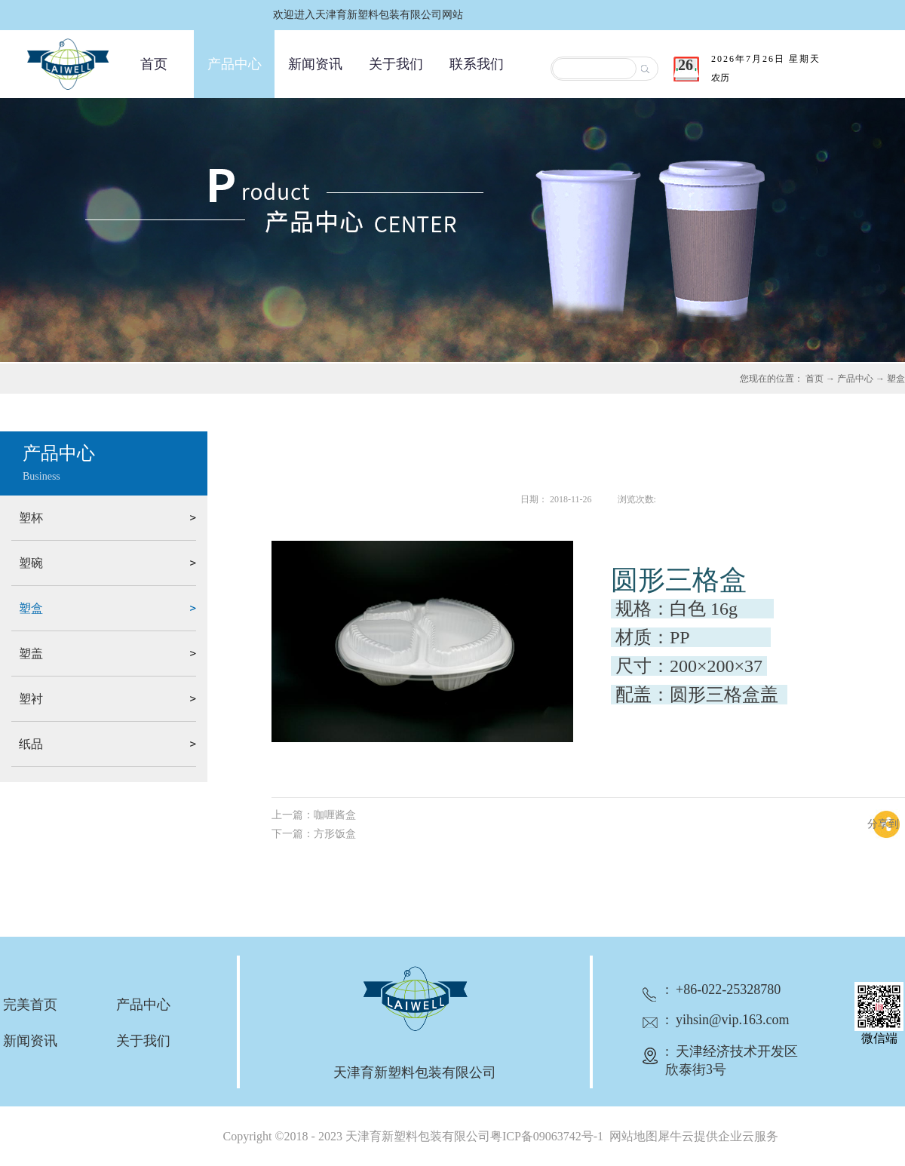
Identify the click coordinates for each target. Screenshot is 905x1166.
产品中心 (855, 378)
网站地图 (630, 1136)
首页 (153, 64)
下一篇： (314, 833)
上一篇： (314, 815)
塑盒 (896, 378)
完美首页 (30, 1004)
